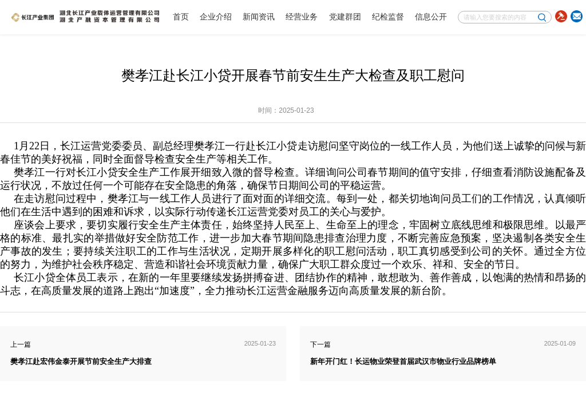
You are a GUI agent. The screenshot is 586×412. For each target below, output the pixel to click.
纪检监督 (388, 17)
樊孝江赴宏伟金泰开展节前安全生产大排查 (81, 362)
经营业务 (302, 17)
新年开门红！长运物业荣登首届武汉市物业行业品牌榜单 (403, 362)
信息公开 (431, 17)
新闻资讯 (259, 17)
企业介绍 (216, 17)
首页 (181, 17)
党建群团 (345, 17)
